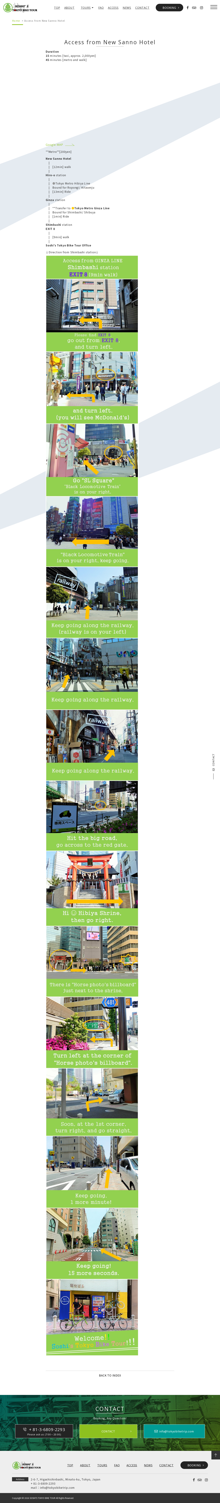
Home (16, 20)
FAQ (101, 8)
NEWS (127, 8)
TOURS (86, 8)
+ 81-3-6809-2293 (43, 1483)
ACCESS (113, 8)
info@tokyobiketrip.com (57, 1487)
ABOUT (69, 8)
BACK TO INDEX (110, 1375)
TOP (57, 8)
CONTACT (142, 8)
